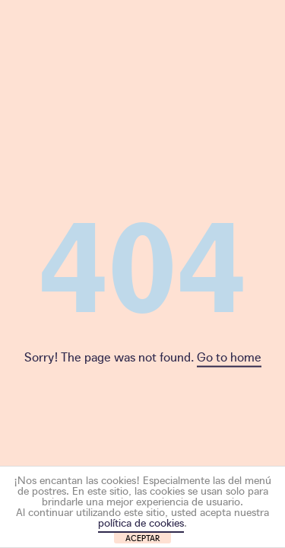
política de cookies (141, 522)
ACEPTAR (142, 537)
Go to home (229, 356)
